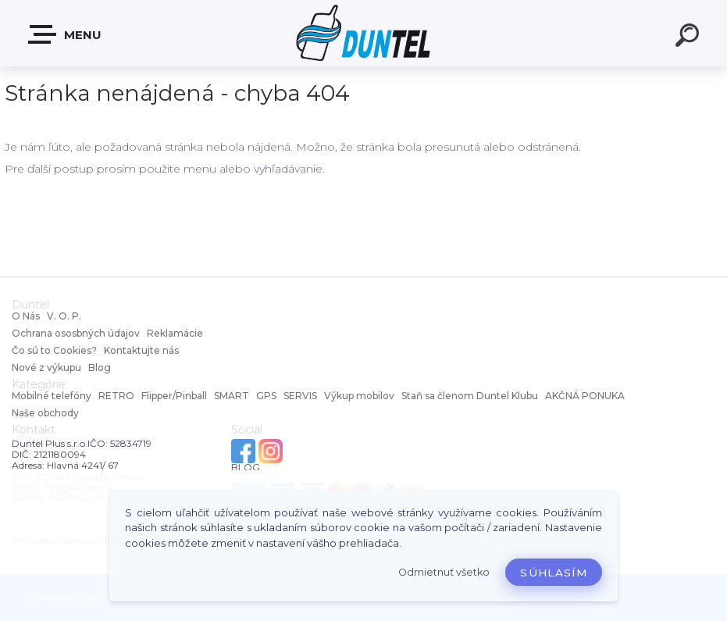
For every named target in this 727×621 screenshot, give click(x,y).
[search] (689, 37)
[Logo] (363, 33)
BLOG (245, 468)
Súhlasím (553, 572)
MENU (66, 34)
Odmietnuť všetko (444, 572)
